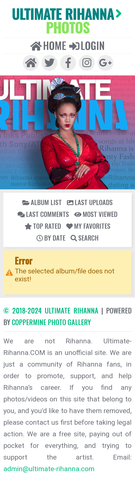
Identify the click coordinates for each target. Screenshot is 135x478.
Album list (42, 202)
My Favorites (88, 226)
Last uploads (90, 202)
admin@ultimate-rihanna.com (48, 469)
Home (48, 45)
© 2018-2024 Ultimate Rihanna (50, 310)
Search (85, 237)
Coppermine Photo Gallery (51, 322)
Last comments (43, 214)
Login (87, 45)
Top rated (43, 226)
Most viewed (95, 214)
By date (50, 237)
